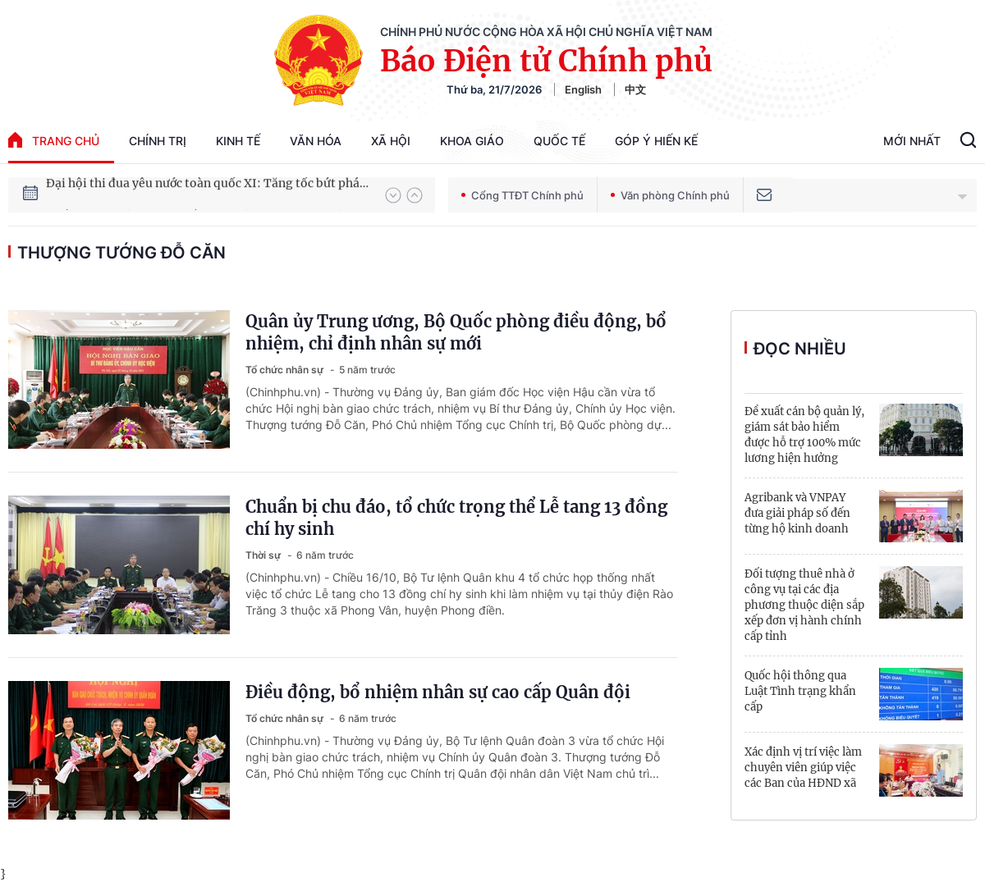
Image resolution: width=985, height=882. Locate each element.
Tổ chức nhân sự (285, 369)
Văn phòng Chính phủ (670, 195)
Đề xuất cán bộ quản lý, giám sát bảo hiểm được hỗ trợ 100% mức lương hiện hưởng (804, 434)
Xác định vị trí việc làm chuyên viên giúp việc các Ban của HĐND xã (803, 767)
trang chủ (53, 140)
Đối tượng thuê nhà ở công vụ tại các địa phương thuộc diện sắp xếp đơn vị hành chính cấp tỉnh (804, 605)
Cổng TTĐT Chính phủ (522, 195)
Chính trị (157, 141)
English (583, 89)
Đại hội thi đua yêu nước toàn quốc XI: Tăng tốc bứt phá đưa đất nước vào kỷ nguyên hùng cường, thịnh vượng (207, 194)
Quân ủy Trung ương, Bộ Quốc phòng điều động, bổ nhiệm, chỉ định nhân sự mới (456, 332)
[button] (393, 195)
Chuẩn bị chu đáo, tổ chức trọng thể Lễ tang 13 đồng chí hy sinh (456, 517)
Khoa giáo (472, 141)
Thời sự (264, 555)
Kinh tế (238, 141)
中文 (635, 89)
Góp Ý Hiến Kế (656, 141)
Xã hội (390, 141)
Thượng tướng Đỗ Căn (121, 253)
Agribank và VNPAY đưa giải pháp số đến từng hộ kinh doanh (797, 513)
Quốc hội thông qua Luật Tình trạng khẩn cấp (800, 691)
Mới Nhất (912, 141)
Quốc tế (559, 141)
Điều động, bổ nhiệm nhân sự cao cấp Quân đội (437, 692)
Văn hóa (315, 141)
